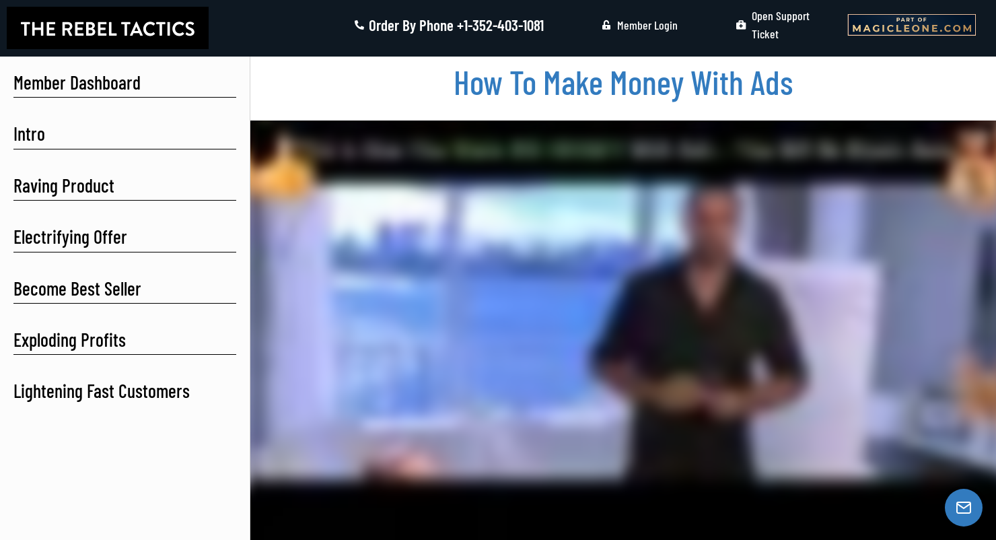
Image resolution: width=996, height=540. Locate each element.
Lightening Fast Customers (101, 390)
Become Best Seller (77, 288)
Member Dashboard (77, 82)
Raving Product (63, 185)
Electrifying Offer (70, 236)
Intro (29, 133)
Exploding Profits (69, 339)
